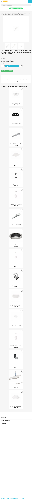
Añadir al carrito (12, 66)
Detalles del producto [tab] (15, 77)
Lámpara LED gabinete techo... (16, 143)
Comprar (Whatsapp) (6, 70)
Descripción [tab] (6, 77)
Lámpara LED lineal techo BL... (16, 224)
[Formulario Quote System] (16, 462)
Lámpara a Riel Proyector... (16, 285)
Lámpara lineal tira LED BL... (16, 386)
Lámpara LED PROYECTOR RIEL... (16, 365)
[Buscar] (16, 5)
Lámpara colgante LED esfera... (16, 204)
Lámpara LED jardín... (16, 184)
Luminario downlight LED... (16, 103)
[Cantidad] (2, 66)
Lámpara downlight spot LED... (16, 163)
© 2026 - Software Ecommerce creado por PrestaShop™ (12, 498)
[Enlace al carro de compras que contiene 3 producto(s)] (29, 1)
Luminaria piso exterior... (16, 244)
